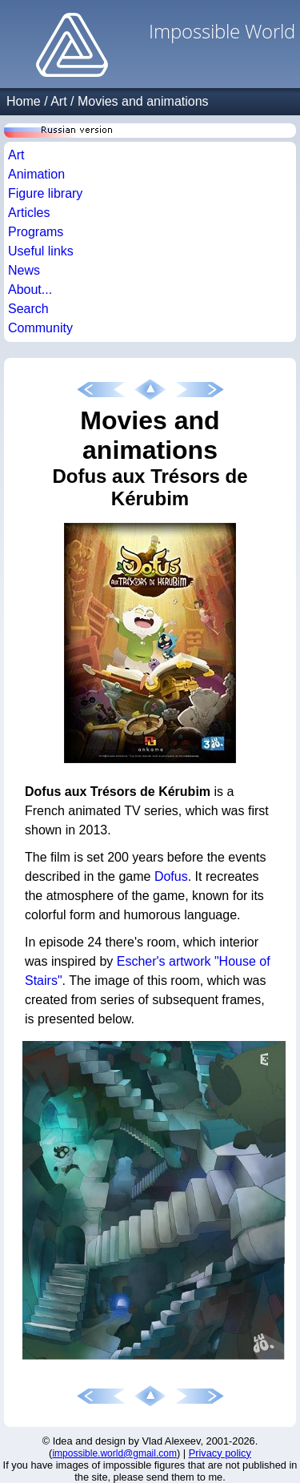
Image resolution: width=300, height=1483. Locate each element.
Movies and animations (143, 101)
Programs (35, 232)
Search (28, 308)
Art (58, 101)
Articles (29, 212)
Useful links (41, 251)
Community (40, 328)
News (24, 270)
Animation (36, 174)
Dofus (171, 876)
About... (30, 289)
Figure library (45, 193)
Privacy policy (220, 1453)
